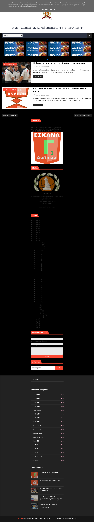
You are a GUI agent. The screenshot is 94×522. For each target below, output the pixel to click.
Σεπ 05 (38, 295)
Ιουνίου (37, 307)
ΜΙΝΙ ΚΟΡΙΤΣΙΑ (38, 437)
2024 (34, 222)
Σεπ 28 (38, 254)
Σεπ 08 (38, 289)
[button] (47, 59)
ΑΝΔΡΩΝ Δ (36, 406)
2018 (34, 234)
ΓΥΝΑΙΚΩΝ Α (37, 410)
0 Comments (45, 66)
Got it (52, 9)
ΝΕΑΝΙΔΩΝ (36, 441)
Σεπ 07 (38, 291)
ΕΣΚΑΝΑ (20, 518)
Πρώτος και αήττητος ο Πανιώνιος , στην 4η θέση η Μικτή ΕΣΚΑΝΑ (49, 505)
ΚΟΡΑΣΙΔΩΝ (37, 425)
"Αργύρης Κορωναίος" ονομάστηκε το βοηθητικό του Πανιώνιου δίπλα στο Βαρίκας (51, 498)
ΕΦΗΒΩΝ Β (36, 418)
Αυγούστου (38, 303)
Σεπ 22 (38, 266)
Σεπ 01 (38, 301)
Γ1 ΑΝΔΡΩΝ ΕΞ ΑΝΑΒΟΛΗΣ (41, 125)
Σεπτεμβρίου (39, 248)
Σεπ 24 (38, 262)
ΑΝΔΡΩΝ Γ (36, 402)
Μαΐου (37, 309)
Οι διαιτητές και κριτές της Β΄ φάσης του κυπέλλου (59, 63)
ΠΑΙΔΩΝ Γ (36, 452)
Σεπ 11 (38, 283)
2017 (34, 236)
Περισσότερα (38, 76)
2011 (34, 325)
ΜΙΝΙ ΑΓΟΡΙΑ (37, 433)
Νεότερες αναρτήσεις (10, 115)
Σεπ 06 (38, 293)
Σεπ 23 (38, 264)
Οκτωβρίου (38, 246)
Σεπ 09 (38, 287)
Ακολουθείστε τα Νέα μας (47, 207)
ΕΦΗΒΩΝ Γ (36, 422)
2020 (34, 230)
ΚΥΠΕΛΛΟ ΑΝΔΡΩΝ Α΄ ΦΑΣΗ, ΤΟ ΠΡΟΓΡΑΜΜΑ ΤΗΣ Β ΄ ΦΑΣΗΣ (46, 276)
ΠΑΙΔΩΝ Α (36, 445)
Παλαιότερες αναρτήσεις (83, 115)
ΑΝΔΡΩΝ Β (36, 398)
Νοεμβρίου (38, 244)
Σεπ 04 (38, 297)
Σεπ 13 (38, 281)
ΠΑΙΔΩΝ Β (36, 449)
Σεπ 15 (38, 270)
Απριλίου (38, 311)
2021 (34, 228)
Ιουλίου (37, 305)
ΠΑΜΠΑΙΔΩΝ (37, 456)
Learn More (44, 9)
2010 (34, 327)
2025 (34, 220)
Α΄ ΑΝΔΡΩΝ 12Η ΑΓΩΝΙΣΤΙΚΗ (50, 480)
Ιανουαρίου (38, 317)
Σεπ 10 (38, 285)
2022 (34, 226)
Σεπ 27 (38, 256)
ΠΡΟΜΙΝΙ (36, 460)
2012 (34, 323)
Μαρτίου (37, 313)
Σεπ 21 (38, 268)
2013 (34, 321)
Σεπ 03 (38, 299)
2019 (34, 232)
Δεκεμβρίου (38, 242)
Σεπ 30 (38, 250)
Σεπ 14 (38, 279)
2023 (34, 224)
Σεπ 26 (38, 258)
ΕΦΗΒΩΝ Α (36, 414)
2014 (34, 319)
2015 (34, 240)
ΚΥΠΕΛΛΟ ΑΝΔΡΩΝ (11, 64)
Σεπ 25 (38, 260)
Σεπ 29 (38, 252)
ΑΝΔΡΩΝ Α (36, 394)
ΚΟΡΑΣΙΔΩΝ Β (38, 429)
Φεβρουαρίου (39, 315)
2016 (34, 238)
